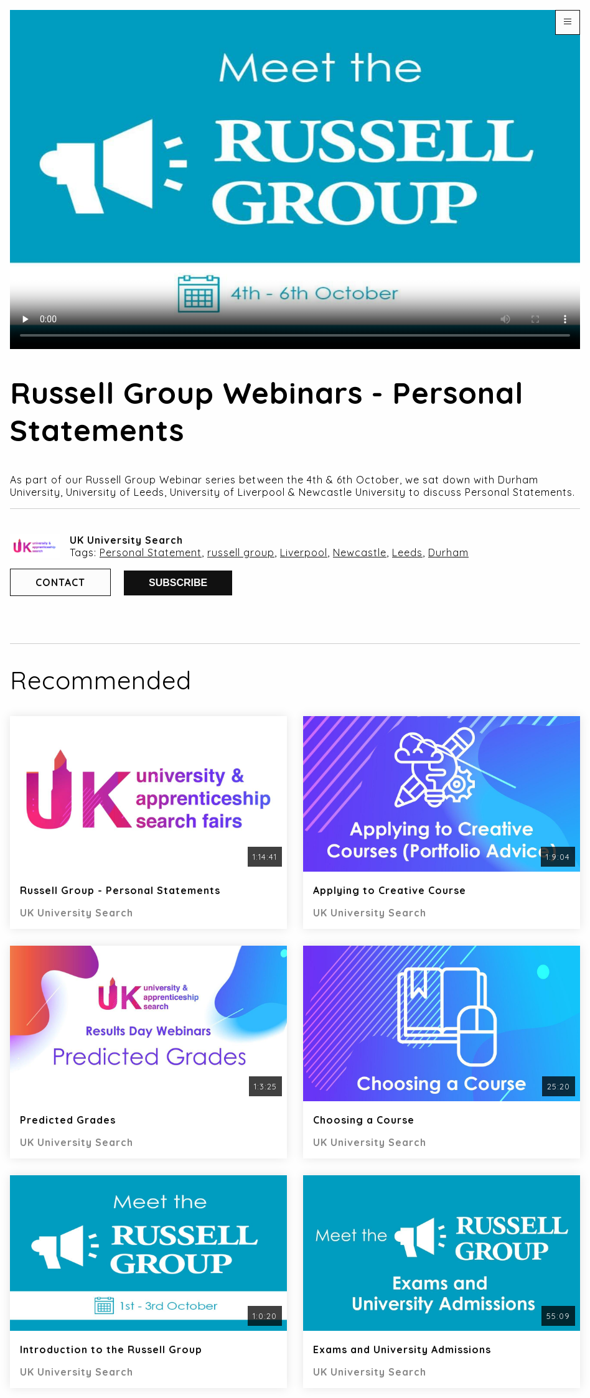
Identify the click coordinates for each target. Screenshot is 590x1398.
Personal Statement (151, 552)
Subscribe (178, 582)
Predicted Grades (68, 1120)
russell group (240, 552)
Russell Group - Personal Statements (120, 890)
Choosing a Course (363, 1120)
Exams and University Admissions (402, 1349)
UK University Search (126, 540)
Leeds (407, 552)
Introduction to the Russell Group (111, 1349)
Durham (448, 552)
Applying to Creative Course (389, 890)
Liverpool (303, 552)
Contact (60, 582)
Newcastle (359, 552)
